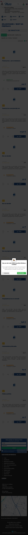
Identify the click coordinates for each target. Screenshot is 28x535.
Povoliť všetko (21, 273)
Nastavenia (6, 273)
